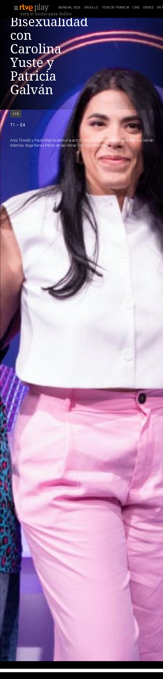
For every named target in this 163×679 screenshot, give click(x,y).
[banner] (38, 7)
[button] (15, 8)
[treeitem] (69, 7)
